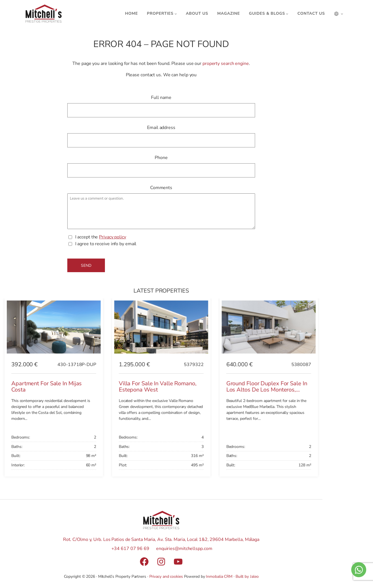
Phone (161, 158)
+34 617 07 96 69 (130, 548)
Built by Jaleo (247, 576)
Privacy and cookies (166, 576)
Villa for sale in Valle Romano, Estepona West (158, 387)
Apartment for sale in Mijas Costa (46, 387)
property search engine (225, 63)
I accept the (100, 237)
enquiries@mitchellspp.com (184, 548)
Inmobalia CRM (219, 576)
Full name (161, 97)
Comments (161, 188)
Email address (161, 127)
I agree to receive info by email (106, 244)
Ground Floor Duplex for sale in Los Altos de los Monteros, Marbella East (266, 390)
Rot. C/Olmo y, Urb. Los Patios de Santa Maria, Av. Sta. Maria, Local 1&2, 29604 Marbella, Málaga (161, 539)
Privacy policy (112, 237)
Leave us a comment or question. (161, 211)
